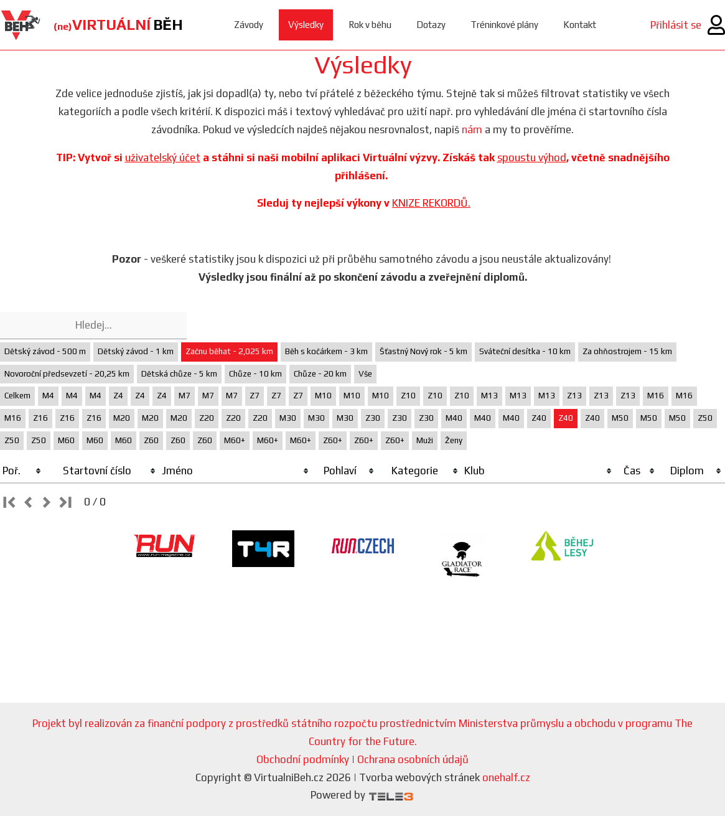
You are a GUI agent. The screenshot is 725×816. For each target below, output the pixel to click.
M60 (66, 440)
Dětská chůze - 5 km (179, 373)
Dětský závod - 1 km (136, 351)
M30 (287, 418)
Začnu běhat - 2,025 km (229, 351)
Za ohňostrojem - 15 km (627, 351)
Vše (365, 373)
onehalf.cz (506, 777)
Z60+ (332, 440)
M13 (489, 395)
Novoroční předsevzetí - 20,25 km (66, 373)
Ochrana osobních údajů (413, 759)
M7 (184, 395)
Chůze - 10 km (255, 373)
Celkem (17, 395)
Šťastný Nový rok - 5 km (423, 351)
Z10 (408, 395)
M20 (121, 418)
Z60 (151, 440)
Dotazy (431, 24)
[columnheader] (22, 471)
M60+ (234, 440)
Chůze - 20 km (320, 373)
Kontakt (579, 24)
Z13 (574, 395)
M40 (454, 418)
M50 (620, 418)
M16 (655, 395)
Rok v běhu (369, 24)
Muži (424, 440)
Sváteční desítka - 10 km (525, 351)
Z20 (206, 418)
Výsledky (306, 24)
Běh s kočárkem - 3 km (326, 351)
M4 (48, 395)
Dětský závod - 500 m (45, 351)
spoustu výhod (531, 157)
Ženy (453, 440)
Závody (248, 24)
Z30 (372, 418)
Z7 (255, 395)
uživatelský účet (162, 157)
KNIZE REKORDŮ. (431, 203)
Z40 (538, 418)
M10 (323, 395)
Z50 (705, 418)
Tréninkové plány (504, 24)
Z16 (40, 418)
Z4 (118, 395)
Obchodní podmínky (302, 759)
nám (472, 129)
